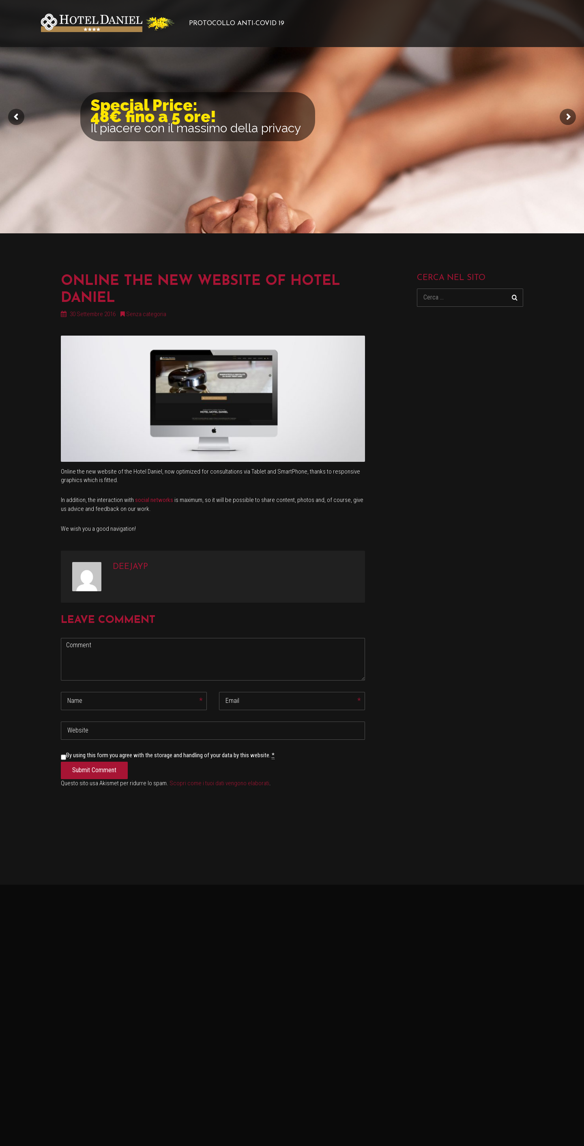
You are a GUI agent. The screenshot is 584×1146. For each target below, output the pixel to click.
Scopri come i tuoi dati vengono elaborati (219, 783)
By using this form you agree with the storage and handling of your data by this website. (170, 755)
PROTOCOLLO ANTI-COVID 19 (236, 23)
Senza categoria (146, 314)
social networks (154, 500)
